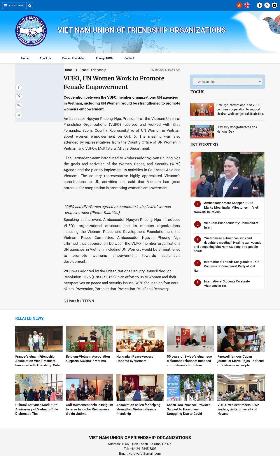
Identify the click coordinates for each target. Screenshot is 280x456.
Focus (197, 91)
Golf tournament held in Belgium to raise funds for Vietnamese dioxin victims (89, 393)
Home (25, 58)
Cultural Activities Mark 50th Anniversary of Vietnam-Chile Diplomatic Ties (36, 393)
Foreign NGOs (105, 58)
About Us (45, 58)
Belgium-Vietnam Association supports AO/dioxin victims (88, 342)
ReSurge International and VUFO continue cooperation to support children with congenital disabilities (240, 109)
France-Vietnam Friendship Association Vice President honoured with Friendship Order (38, 344)
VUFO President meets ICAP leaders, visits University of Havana (238, 393)
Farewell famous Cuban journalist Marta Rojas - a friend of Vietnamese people (240, 344)
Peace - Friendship (73, 58)
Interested (204, 144)
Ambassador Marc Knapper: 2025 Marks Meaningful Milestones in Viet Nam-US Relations (226, 207)
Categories (13, 5)
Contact (129, 58)
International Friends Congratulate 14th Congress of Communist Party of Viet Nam (226, 266)
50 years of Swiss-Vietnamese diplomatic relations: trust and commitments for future (189, 344)
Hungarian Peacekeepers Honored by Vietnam (134, 342)
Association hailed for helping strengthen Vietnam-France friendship (138, 393)
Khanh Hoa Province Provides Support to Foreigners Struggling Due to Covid (188, 393)
